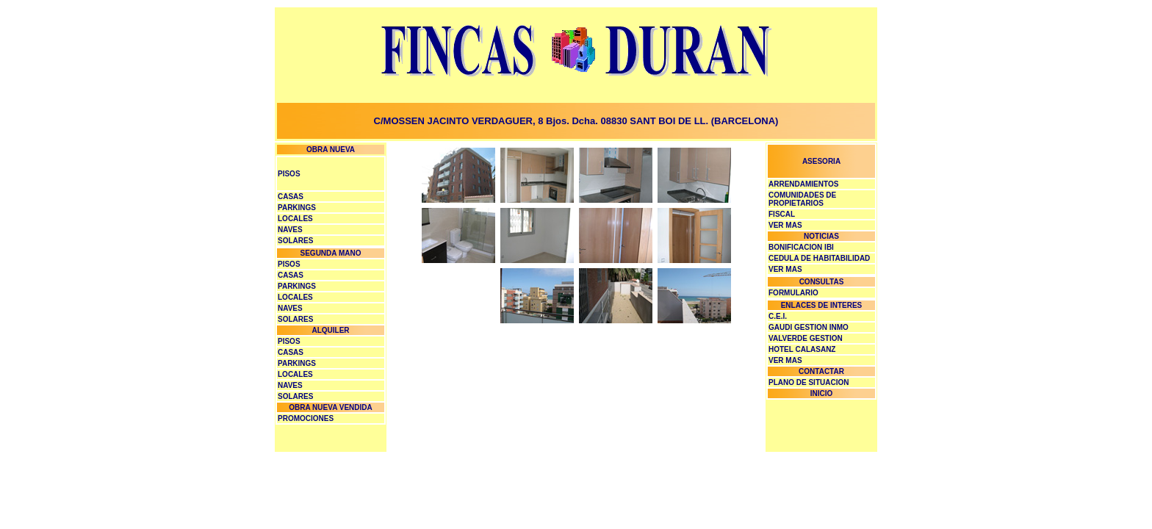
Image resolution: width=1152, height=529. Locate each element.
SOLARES (295, 241)
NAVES (290, 230)
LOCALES (295, 219)
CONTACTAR (821, 371)
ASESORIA (821, 161)
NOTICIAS (821, 236)
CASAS (290, 196)
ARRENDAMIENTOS (803, 184)
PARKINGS (297, 208)
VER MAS (785, 360)
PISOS (289, 174)
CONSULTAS (821, 282)
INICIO (821, 393)
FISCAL (781, 214)
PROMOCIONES (306, 418)
